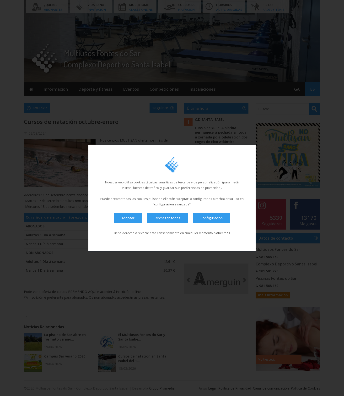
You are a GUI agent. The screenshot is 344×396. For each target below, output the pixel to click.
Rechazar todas (167, 217)
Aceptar (128, 217)
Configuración (211, 217)
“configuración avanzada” (172, 204)
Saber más (222, 233)
